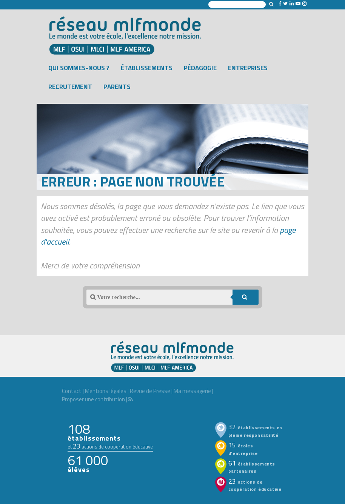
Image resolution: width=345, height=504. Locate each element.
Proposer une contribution (93, 399)
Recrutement (70, 87)
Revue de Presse (150, 391)
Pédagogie (200, 68)
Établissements (146, 68)
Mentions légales (105, 391)
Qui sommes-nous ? (78, 68)
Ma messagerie (192, 391)
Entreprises (248, 68)
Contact (72, 391)
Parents (117, 87)
